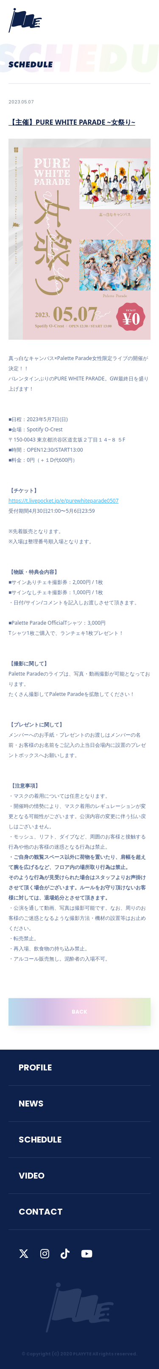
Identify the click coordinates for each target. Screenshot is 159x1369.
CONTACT (41, 1212)
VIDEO (32, 1176)
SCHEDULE (40, 1139)
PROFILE (35, 1067)
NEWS (31, 1103)
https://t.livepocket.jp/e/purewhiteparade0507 (63, 500)
